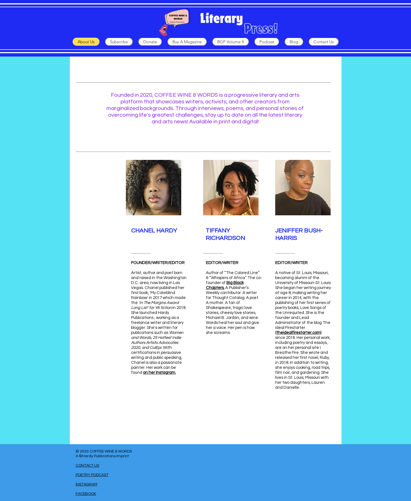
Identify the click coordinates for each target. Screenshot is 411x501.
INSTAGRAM (86, 484)
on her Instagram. (159, 372)
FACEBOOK (86, 494)
